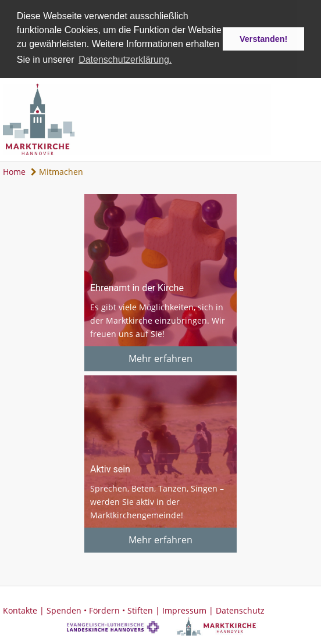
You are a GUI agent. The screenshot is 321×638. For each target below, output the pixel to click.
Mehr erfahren (160, 357)
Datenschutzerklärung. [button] (125, 59)
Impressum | (189, 609)
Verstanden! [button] (263, 39)
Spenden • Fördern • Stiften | (104, 609)
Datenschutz (240, 609)
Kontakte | (25, 609)
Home (14, 170)
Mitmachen (57, 170)
